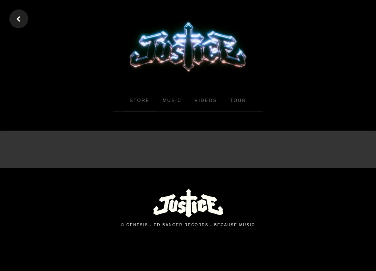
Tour (238, 100)
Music (172, 100)
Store (139, 100)
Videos (206, 100)
